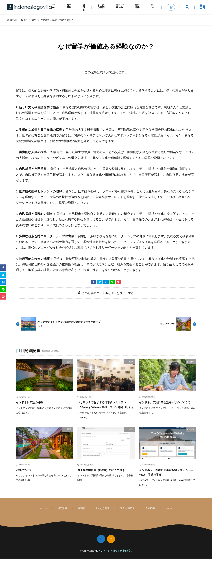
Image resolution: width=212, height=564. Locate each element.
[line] (112, 282)
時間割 (84, 7)
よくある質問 (100, 6)
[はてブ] (106, 282)
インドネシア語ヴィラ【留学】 (115, 556)
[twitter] (99, 282)
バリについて (166, 324)
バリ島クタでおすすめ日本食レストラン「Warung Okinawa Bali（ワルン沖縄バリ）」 (105, 407)
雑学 (34, 20)
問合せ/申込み (120, 6)
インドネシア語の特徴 (32, 403)
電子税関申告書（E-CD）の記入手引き (105, 475)
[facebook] (93, 282)
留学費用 (69, 6)
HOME (53, 6)
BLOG (152, 6)
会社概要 (137, 6)
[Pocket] (118, 282)
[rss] (111, 544)
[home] (101, 544)
